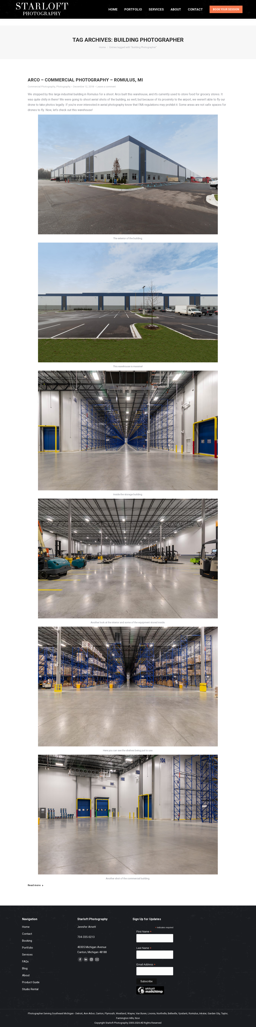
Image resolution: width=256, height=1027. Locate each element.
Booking (27, 940)
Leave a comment (106, 86)
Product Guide (31, 982)
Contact (27, 933)
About (26, 975)
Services (27, 954)
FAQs (25, 961)
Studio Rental (30, 989)
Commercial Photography (41, 86)
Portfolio (27, 947)
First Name (144, 931)
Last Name (143, 948)
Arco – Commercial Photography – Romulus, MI (85, 80)
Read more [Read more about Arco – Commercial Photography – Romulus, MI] (35, 885)
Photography (63, 86)
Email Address (145, 964)
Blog (25, 968)
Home (26, 927)
